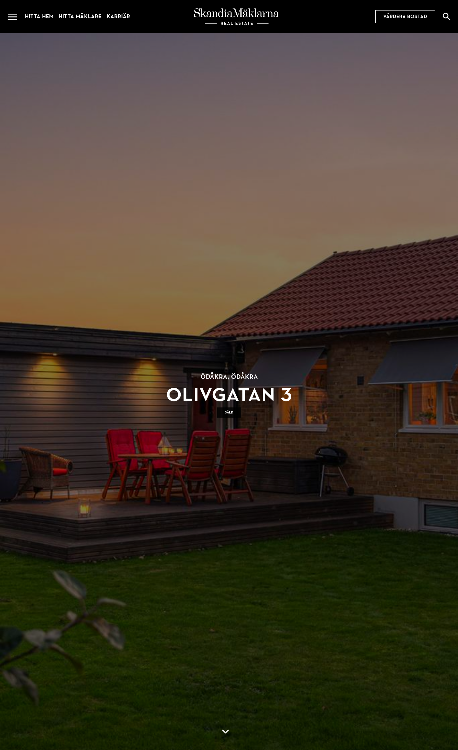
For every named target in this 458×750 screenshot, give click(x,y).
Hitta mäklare (80, 16)
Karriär (118, 16)
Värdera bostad (405, 16)
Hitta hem (39, 16)
